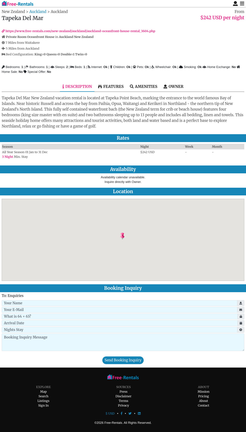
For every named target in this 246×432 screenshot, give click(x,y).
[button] (131, 236)
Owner (173, 86)
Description (77, 86)
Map (43, 392)
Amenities (143, 86)
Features (111, 86)
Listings (43, 401)
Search (43, 396)
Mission (203, 392)
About (203, 401)
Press (123, 392)
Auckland (37, 11)
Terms (123, 401)
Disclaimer (123, 396)
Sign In (43, 405)
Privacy (123, 405)
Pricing (203, 396)
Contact (203, 405)
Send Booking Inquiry (123, 360)
